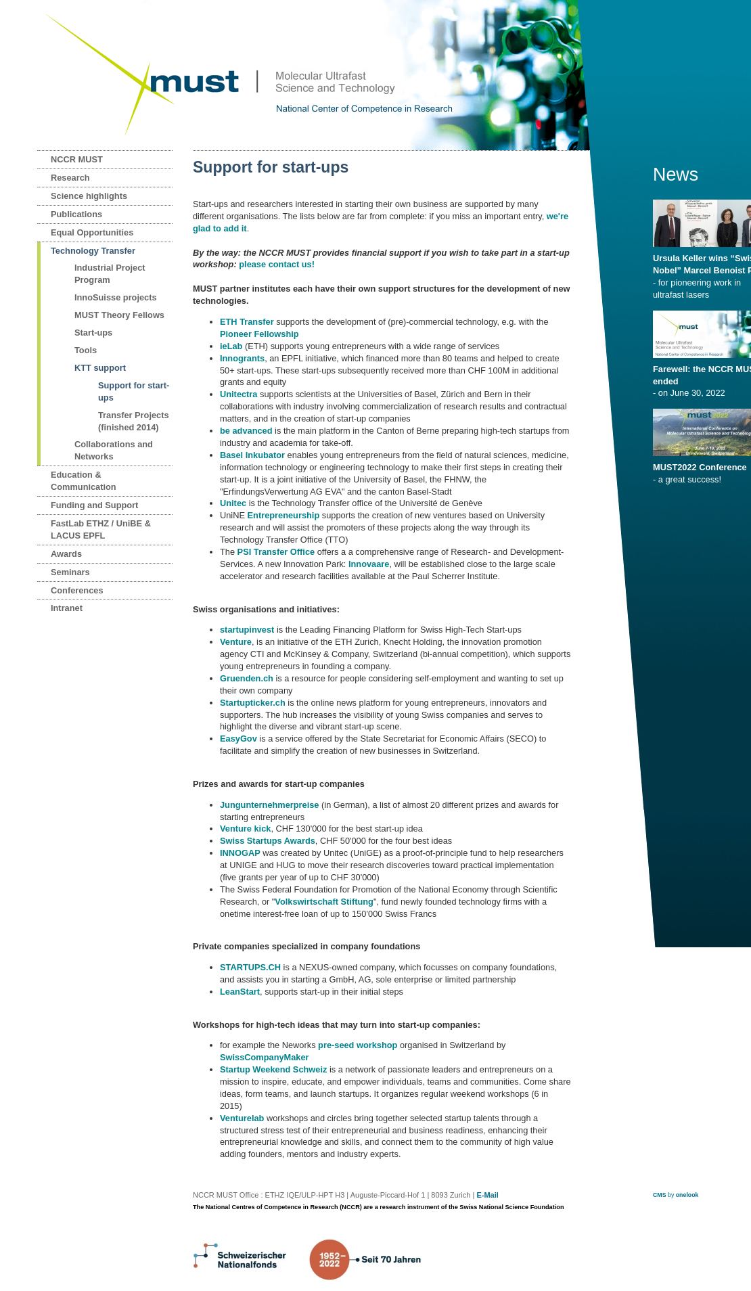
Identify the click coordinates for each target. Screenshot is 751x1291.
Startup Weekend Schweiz (273, 1069)
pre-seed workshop (357, 1045)
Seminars (70, 572)
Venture (236, 642)
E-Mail (487, 1195)
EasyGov (238, 738)
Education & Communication (83, 481)
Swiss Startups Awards (267, 841)
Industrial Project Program (109, 274)
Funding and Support (94, 505)
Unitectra (240, 394)
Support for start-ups (133, 391)
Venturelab (242, 1118)
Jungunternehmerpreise (269, 805)
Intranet (67, 608)
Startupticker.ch (253, 703)
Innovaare (368, 564)
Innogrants (242, 358)
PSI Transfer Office (276, 552)
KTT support (100, 368)
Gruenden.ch (246, 678)
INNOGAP (240, 853)
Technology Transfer (93, 251)
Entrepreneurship (284, 515)
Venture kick (245, 828)
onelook (687, 1195)
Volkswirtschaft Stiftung (324, 902)
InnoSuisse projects (115, 297)
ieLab (231, 346)
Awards (66, 554)
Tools (85, 350)
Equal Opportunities (92, 232)
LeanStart (240, 992)
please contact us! (277, 264)
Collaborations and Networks (113, 450)
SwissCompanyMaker (264, 1057)
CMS (659, 1195)
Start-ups (93, 332)
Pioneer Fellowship (259, 334)
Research (70, 178)
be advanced (246, 431)
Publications (76, 214)
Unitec (233, 503)
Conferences (77, 590)
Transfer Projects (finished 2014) (133, 421)
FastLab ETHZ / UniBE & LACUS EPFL (101, 529)
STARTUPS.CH (250, 967)
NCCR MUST (77, 159)
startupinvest (247, 630)
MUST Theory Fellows (119, 315)
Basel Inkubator (252, 455)
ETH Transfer (247, 322)
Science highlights (89, 196)
